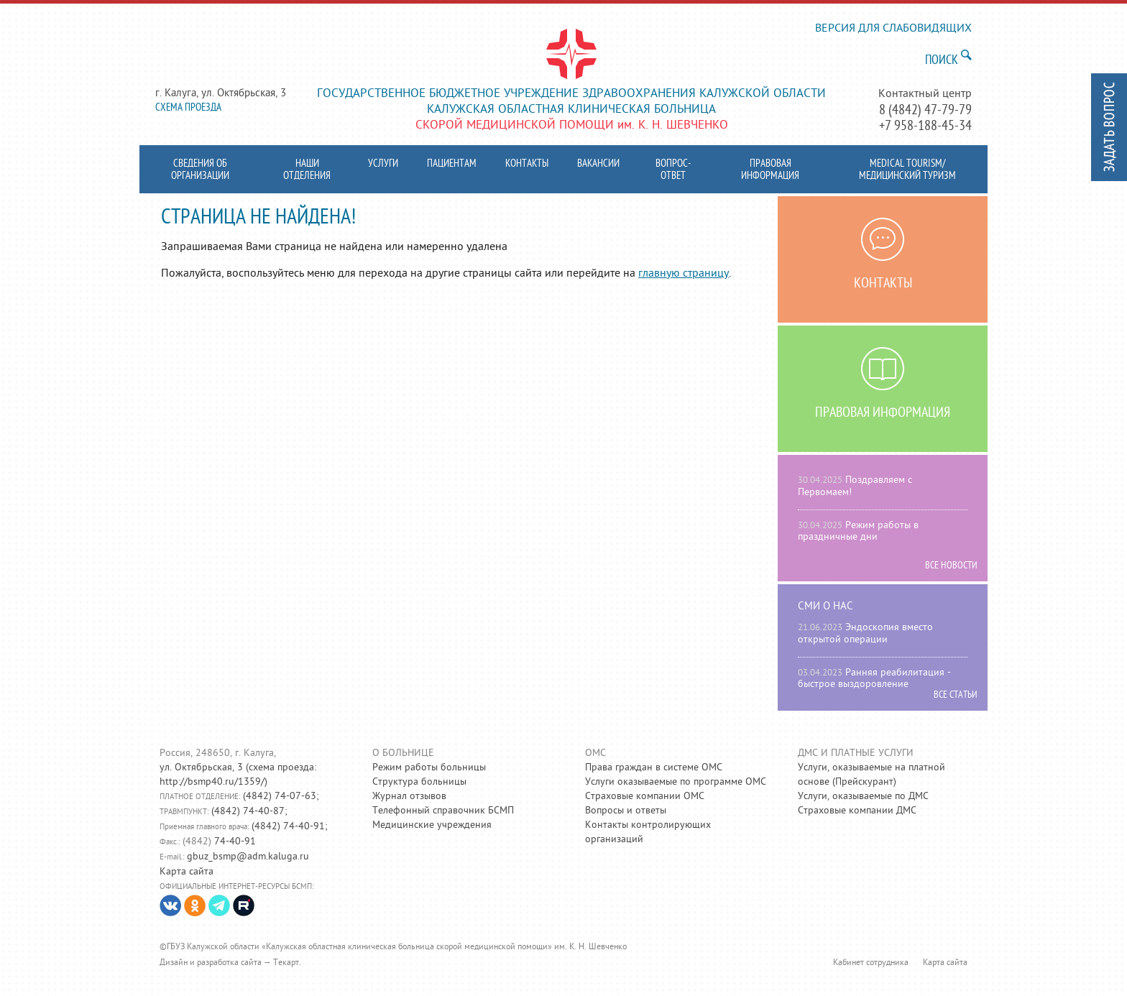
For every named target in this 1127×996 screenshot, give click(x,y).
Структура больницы (419, 782)
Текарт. (287, 963)
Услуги (383, 164)
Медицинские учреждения (432, 825)
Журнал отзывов (409, 796)
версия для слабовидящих (893, 29)
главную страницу (683, 274)
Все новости (951, 566)
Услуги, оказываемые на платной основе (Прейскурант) (871, 775)
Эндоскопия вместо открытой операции (865, 634)
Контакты (526, 164)
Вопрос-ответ (673, 170)
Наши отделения (307, 170)
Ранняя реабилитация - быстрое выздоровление (874, 679)
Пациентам (452, 164)
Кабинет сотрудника (870, 963)
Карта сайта (186, 872)
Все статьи (956, 696)
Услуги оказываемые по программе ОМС (675, 782)
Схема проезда (188, 108)
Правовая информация (770, 170)
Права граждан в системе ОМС (653, 768)
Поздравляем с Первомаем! (855, 486)
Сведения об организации (200, 170)
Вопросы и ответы (625, 811)
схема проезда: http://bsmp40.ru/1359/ (238, 775)
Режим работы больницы (429, 768)
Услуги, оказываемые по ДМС (863, 796)
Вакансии (598, 164)
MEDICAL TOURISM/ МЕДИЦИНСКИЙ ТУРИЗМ (907, 170)
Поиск (941, 60)
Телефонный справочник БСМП (443, 811)
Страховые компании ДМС (857, 811)
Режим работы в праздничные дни (858, 532)
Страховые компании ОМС (644, 796)
